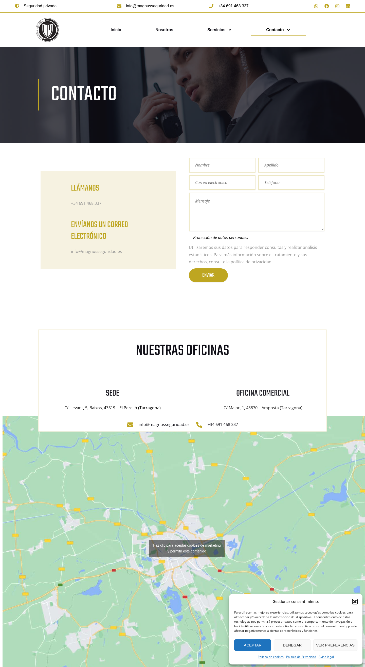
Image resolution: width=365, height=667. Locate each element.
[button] (354, 601)
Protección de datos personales (220, 237)
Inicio (116, 30)
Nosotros (164, 30)
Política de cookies (271, 657)
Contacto (278, 29)
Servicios (219, 29)
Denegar (292, 645)
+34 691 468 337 (233, 6)
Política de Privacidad (301, 657)
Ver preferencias (335, 645)
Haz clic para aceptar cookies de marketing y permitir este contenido (187, 548)
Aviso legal (326, 657)
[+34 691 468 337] (211, 6)
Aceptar (253, 645)
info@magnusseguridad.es (150, 6)
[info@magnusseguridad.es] (119, 6)
